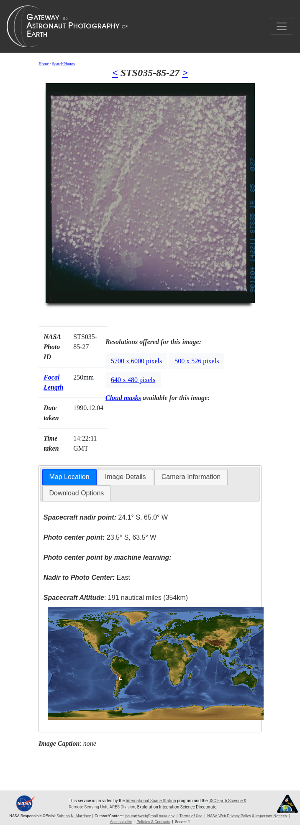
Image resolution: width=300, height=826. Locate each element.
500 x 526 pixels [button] (196, 361)
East (87, 577)
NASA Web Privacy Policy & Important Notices (247, 815)
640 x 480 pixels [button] (133, 379)
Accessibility (121, 821)
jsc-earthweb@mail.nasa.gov (149, 815)
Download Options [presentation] (76, 493)
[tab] (69, 477)
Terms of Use (191, 815)
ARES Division (123, 807)
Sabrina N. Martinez (73, 815)
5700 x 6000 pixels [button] (136, 361)
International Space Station (151, 800)
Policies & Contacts (153, 821)
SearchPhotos (63, 63)
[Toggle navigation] (281, 26)
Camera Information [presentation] (191, 476)
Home (43, 63)
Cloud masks (123, 397)
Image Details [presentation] (125, 476)
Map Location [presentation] (69, 476)
